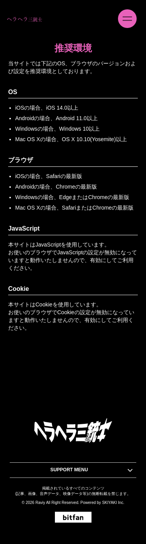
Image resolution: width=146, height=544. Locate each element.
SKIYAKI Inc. (113, 502)
